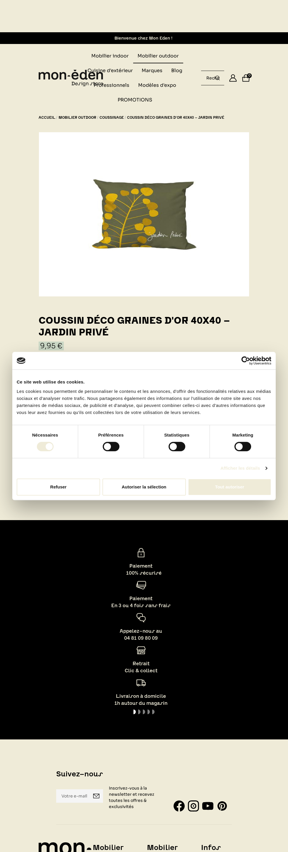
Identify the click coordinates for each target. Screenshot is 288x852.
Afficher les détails (240, 468)
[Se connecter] (233, 78)
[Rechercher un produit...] (217, 78)
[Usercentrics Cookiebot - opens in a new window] (245, 360)
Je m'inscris (96, 796)
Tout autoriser (229, 486)
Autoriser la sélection (144, 486)
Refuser (58, 486)
